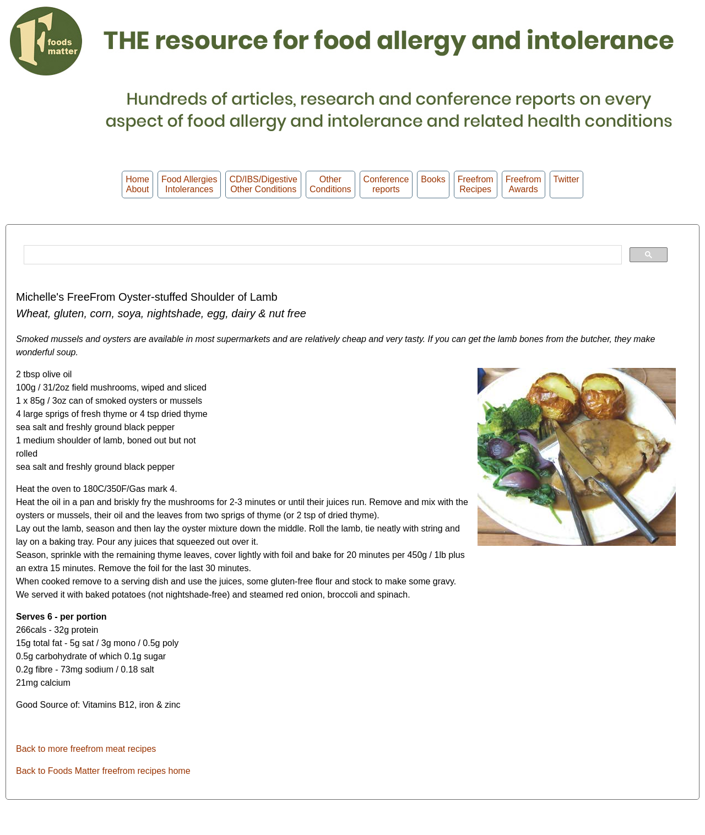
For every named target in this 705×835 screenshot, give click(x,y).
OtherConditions (330, 184)
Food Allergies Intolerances (189, 184)
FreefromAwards (523, 184)
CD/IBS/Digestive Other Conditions (263, 184)
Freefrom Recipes (476, 184)
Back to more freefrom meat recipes (86, 748)
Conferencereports (386, 184)
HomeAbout (137, 184)
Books (433, 184)
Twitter (566, 184)
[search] (321, 255)
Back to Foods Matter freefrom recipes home (103, 771)
